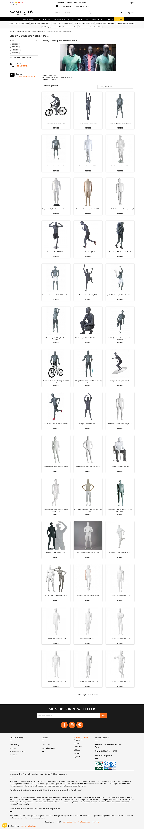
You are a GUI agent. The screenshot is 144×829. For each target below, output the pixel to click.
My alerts (77, 757)
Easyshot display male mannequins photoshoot (56, 209)
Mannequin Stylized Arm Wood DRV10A (88, 595)
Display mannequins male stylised (40, 23)
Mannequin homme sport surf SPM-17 (120, 381)
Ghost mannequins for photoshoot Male (90, 27)
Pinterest (79, 725)
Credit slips (78, 747)
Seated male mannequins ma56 (120, 466)
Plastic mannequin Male (70, 27)
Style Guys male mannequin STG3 (120, 638)
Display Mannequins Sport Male (126, 23)
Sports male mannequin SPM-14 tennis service (120, 295)
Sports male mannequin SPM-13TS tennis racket (56, 295)
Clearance (119, 19)
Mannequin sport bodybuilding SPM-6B (120, 123)
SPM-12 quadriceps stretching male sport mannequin (120, 338)
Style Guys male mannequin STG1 (120, 595)
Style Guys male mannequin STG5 (56, 681)
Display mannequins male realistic (62, 23)
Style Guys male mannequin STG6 (88, 681)
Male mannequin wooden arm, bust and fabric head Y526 (88, 510)
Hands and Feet (97, 19)
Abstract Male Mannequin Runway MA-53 (88, 466)
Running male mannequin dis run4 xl (120, 552)
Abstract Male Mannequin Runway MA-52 (120, 423)
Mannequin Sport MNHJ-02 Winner (88, 252)
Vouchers (77, 753)
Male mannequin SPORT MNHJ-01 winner (56, 252)
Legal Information (48, 748)
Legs (87, 19)
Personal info (78, 740)
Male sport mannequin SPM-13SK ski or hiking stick (88, 381)
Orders (76, 743)
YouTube (72, 725)
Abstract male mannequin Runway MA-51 (56, 466)
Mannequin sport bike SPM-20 (56, 123)
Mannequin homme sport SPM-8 (55, 166)
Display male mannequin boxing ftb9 (88, 552)
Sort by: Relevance (105, 86)
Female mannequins (28, 19)
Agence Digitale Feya (28, 826)
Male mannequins (44, 19)
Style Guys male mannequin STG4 (56, 638)
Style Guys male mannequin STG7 (120, 681)
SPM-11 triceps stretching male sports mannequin (56, 338)
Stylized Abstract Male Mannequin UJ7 (56, 595)
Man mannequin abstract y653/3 (120, 166)
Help (43, 751)
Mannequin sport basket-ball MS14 (88, 423)
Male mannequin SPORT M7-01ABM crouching (88, 338)
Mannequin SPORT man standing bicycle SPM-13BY (56, 381)
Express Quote (63, 6)
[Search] (73, 12)
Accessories (108, 19)
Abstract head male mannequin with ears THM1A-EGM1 (120, 510)
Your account (81, 737)
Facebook (64, 725)
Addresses (77, 750)
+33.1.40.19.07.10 (80, 6)
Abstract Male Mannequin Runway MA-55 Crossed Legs (56, 510)
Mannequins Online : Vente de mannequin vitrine (81, 822)
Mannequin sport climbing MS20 (88, 295)
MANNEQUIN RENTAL (17, 751)
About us (13, 748)
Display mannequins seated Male (105, 23)
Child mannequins (59, 19)
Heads (80, 19)
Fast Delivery (14, 745)
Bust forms (71, 19)
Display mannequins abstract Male (19, 23)
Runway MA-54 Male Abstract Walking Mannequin (120, 209)
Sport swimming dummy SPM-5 (88, 123)
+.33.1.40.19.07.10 (22, 66)
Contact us (13, 4)
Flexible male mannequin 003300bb (56, 552)
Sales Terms (46, 745)
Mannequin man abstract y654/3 (88, 166)
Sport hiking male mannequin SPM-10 (120, 252)
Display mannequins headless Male (84, 23)
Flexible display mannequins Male (51, 27)
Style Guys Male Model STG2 (88, 638)
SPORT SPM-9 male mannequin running (55, 423)
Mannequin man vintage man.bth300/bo (88, 209)
